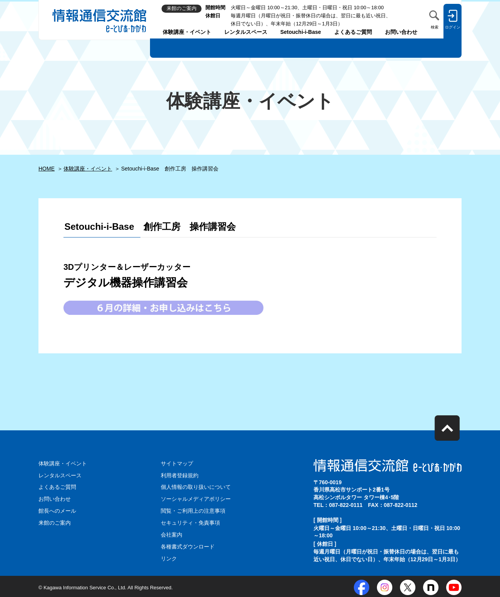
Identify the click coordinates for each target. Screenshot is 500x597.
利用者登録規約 (179, 475)
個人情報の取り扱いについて (196, 486)
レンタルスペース (245, 32)
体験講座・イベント (187, 32)
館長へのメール (57, 510)
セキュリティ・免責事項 (190, 522)
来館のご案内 (54, 522)
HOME (46, 169)
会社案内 (171, 533)
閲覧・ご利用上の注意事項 (193, 510)
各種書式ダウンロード (188, 545)
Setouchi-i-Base (300, 32)
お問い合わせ (401, 32)
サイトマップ (177, 463)
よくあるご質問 (353, 32)
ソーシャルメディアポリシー (196, 498)
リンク (169, 557)
